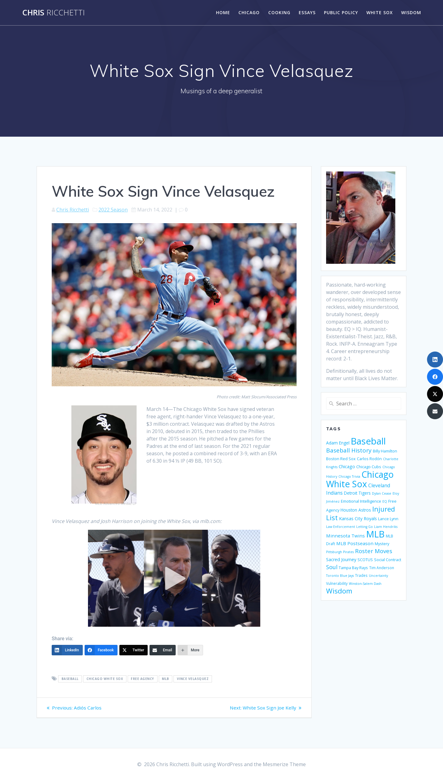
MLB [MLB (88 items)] (375, 534)
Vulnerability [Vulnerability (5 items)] (337, 583)
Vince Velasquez (193, 679)
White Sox (379, 12)
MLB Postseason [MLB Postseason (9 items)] (354, 543)
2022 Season (113, 209)
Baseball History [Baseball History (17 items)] (349, 450)
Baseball (70, 679)
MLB (165, 679)
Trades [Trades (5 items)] (361, 575)
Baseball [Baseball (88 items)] (368, 441)
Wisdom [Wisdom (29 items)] (339, 591)
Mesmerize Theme (284, 764)
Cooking (279, 12)
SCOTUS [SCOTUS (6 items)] (365, 559)
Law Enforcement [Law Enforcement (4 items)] (340, 527)
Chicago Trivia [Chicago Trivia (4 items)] (349, 476)
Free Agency (142, 679)
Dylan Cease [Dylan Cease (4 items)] (381, 493)
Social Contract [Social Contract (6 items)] (387, 559)
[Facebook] (101, 650)
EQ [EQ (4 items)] (384, 501)
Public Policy (341, 12)
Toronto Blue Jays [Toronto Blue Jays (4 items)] (340, 575)
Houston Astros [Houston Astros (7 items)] (356, 510)
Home (223, 12)
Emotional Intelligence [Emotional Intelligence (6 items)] (361, 501)
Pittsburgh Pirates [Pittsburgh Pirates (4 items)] (340, 552)
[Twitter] (133, 650)
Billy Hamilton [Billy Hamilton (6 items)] (385, 451)
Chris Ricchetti (72, 209)
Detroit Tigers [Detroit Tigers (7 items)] (357, 493)
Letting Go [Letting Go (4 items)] (364, 527)
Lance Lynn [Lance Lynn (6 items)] (388, 518)
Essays (307, 12)
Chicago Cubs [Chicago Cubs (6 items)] (368, 466)
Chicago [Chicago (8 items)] (347, 466)
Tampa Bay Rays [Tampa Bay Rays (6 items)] (353, 567)
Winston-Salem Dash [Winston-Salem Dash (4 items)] (365, 583)
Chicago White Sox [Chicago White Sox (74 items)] (360, 479)
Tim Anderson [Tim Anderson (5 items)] (381, 567)
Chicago (249, 12)
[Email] (163, 650)
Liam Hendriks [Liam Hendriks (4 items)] (385, 527)
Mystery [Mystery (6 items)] (382, 543)
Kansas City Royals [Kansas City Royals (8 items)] (358, 518)
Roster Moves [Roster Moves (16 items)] (373, 551)
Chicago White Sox (104, 679)
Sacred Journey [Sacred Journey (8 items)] (341, 559)
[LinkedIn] (67, 650)
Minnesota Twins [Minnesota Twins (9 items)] (345, 536)
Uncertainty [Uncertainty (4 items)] (378, 575)
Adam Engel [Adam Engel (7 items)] (337, 443)
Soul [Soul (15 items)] (331, 567)
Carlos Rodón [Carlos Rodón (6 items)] (369, 458)
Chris (53, 13)
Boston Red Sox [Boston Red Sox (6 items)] (341, 458)
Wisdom (411, 12)
